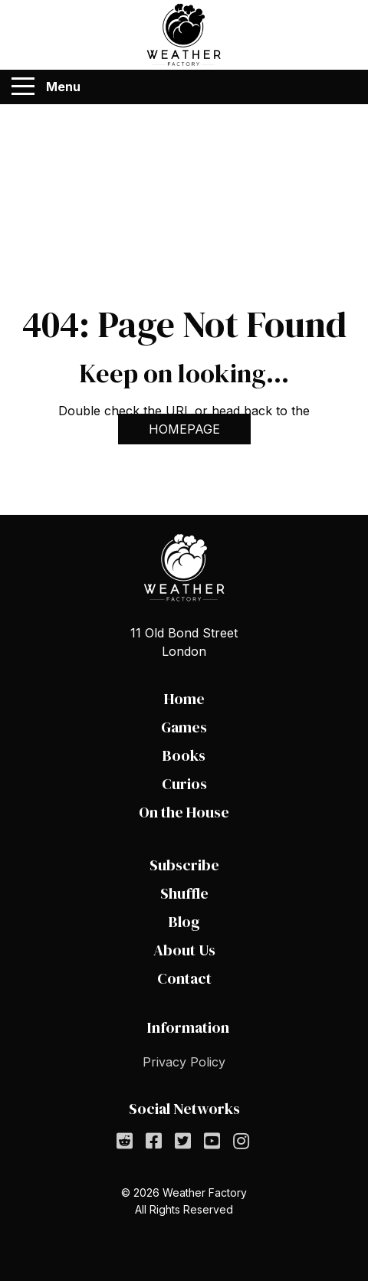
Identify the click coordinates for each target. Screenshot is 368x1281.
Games (184, 727)
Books (184, 755)
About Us (184, 950)
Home (184, 698)
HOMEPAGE (184, 429)
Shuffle (184, 893)
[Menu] (23, 86)
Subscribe (184, 865)
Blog (184, 921)
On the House (184, 812)
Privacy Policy (184, 1062)
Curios (184, 783)
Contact (184, 978)
